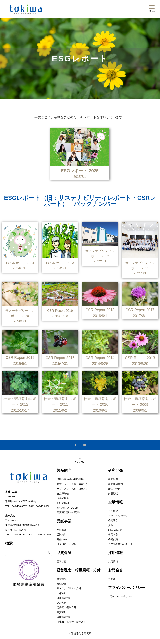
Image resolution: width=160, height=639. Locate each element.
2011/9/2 (60, 410)
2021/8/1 (140, 273)
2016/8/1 (20, 363)
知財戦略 (113, 493)
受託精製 (61, 534)
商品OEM (62, 539)
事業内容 (113, 534)
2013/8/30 (140, 364)
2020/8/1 (20, 321)
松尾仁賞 (113, 539)
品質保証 (61, 561)
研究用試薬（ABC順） (69, 507)
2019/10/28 (60, 316)
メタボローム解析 (66, 544)
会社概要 (113, 511)
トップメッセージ (118, 515)
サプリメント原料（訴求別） (72, 488)
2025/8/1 (79, 176)
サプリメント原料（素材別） (72, 484)
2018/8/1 (100, 316)
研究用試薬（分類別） (69, 512)
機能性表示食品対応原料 (70, 479)
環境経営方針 (64, 617)
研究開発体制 (115, 484)
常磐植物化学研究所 (80, 633)
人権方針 (61, 593)
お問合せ (113, 579)
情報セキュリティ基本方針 (71, 621)
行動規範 (61, 583)
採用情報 (113, 561)
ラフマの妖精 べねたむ (120, 544)
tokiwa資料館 (115, 530)
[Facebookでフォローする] (75, 445)
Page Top (80, 460)
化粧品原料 (63, 503)
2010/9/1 (100, 410)
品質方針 (61, 612)
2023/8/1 (60, 268)
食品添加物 (63, 493)
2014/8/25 (100, 364)
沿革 (110, 525)
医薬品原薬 (63, 498)
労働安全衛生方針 (66, 607)
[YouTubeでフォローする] (84, 445)
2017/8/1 (140, 316)
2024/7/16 (20, 268)
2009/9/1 (140, 410)
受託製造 (61, 530)
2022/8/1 (100, 261)
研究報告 (113, 479)
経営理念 (61, 579)
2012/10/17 (20, 410)
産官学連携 (114, 488)
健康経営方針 (64, 598)
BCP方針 (61, 602)
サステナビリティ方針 (69, 588)
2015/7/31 (60, 363)
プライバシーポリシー (120, 596)
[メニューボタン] (152, 8)
